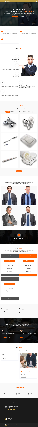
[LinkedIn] (10, 409)
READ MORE (22, 16)
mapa (3, 354)
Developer (27, 371)
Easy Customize (26, 31)
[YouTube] (13, 409)
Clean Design (6, 31)
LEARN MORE (15, 16)
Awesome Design (4, 94)
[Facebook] (8, 409)
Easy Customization (15, 76)
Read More (4, 358)
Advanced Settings (23, 85)
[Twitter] (14, 409)
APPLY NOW (9, 275)
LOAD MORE (19, 171)
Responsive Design (7, 38)
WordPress (3, 85)
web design (16, 68)
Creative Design (15, 59)
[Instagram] (11, 409)
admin (3, 355)
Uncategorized (9, 355)
